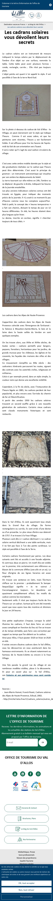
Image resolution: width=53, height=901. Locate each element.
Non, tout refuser (26, 890)
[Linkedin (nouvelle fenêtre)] (22, 773)
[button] (31, 15)
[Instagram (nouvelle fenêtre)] (38, 773)
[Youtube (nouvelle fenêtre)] (14, 773)
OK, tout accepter (27, 883)
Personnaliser (26, 897)
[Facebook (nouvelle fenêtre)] (30, 773)
